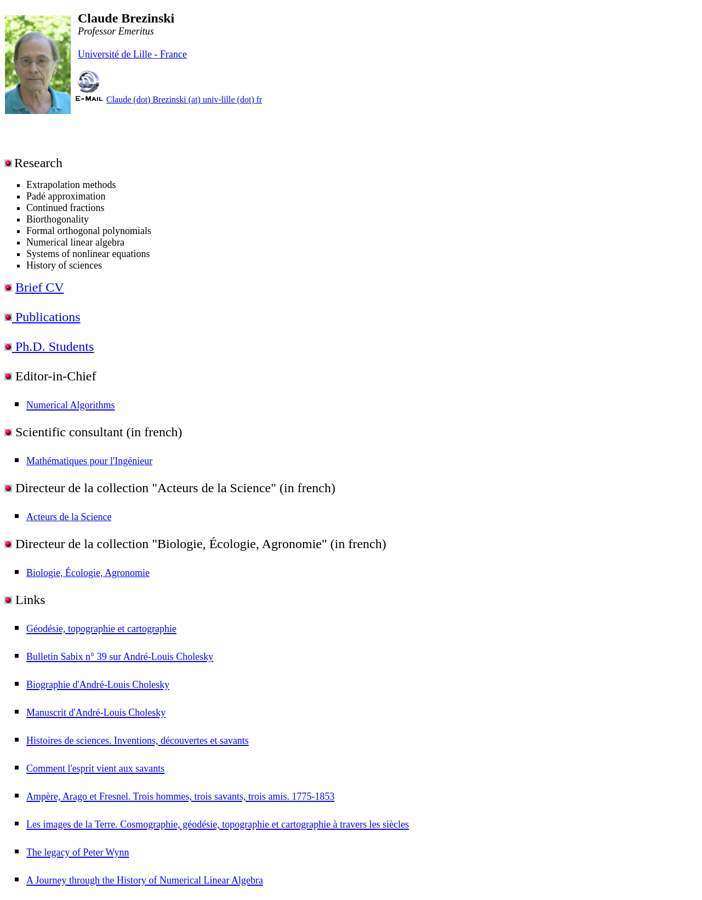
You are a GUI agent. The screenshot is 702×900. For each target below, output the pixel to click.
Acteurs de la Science (68, 516)
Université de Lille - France (132, 54)
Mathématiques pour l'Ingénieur (89, 460)
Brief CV (39, 287)
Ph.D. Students (53, 346)
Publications (46, 317)
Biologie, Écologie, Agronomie (88, 572)
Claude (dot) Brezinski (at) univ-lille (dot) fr (184, 99)
